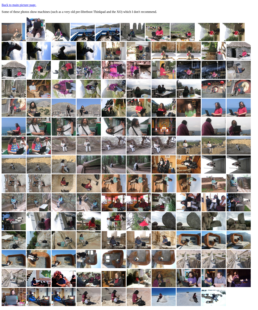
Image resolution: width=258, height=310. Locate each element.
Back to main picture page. (19, 5)
